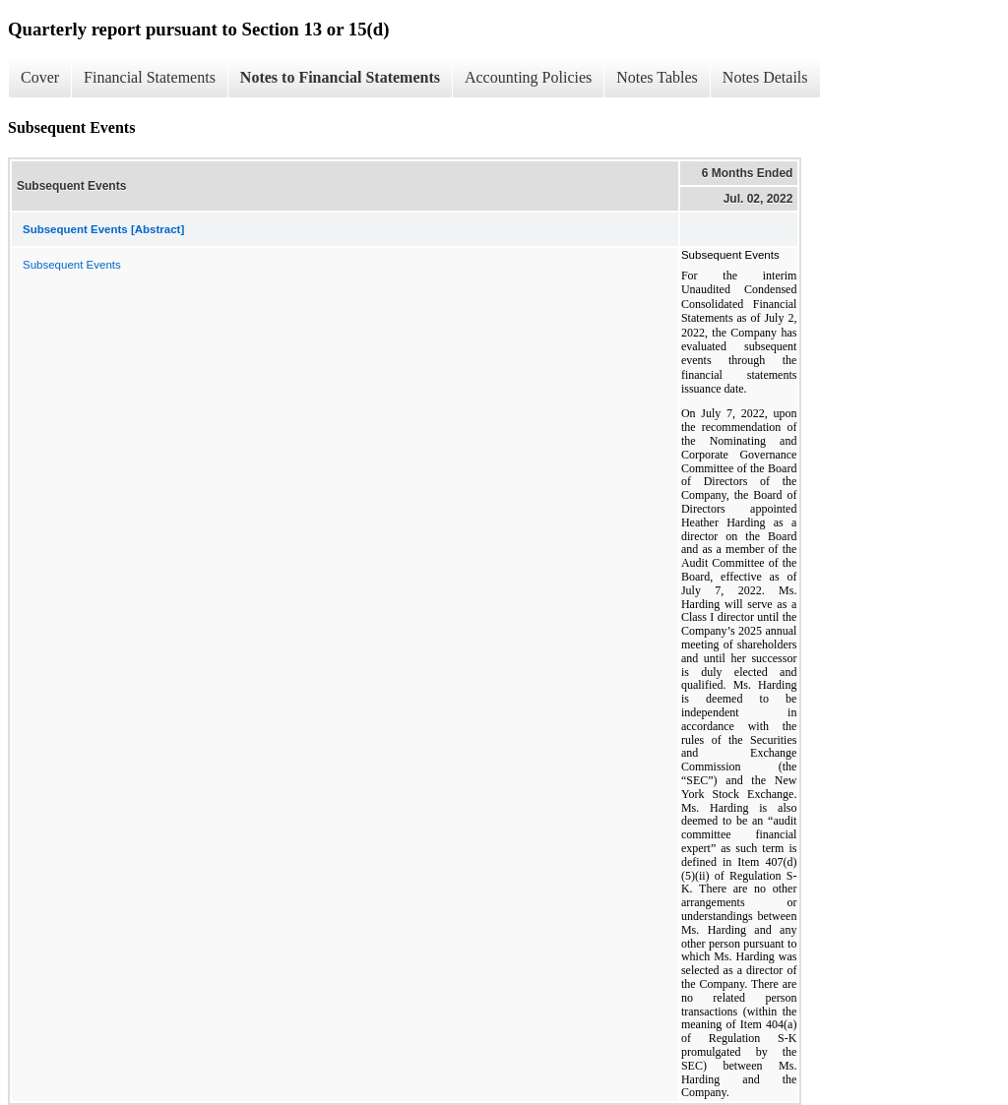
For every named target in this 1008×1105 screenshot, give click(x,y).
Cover (40, 77)
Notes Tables (657, 77)
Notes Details (765, 77)
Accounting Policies (528, 77)
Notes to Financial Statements (340, 77)
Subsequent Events (72, 265)
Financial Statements (150, 77)
